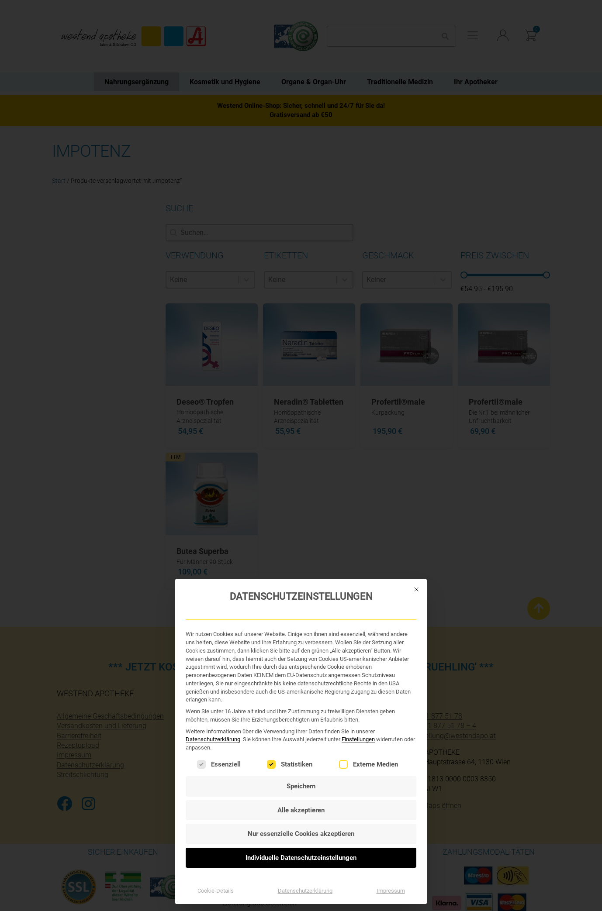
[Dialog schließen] (416, 397)
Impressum (391, 698)
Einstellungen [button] (358, 547)
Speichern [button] (301, 594)
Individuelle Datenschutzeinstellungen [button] (301, 665)
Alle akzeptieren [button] (301, 618)
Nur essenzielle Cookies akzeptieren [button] (301, 641)
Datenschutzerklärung (213, 547)
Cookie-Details (215, 698)
